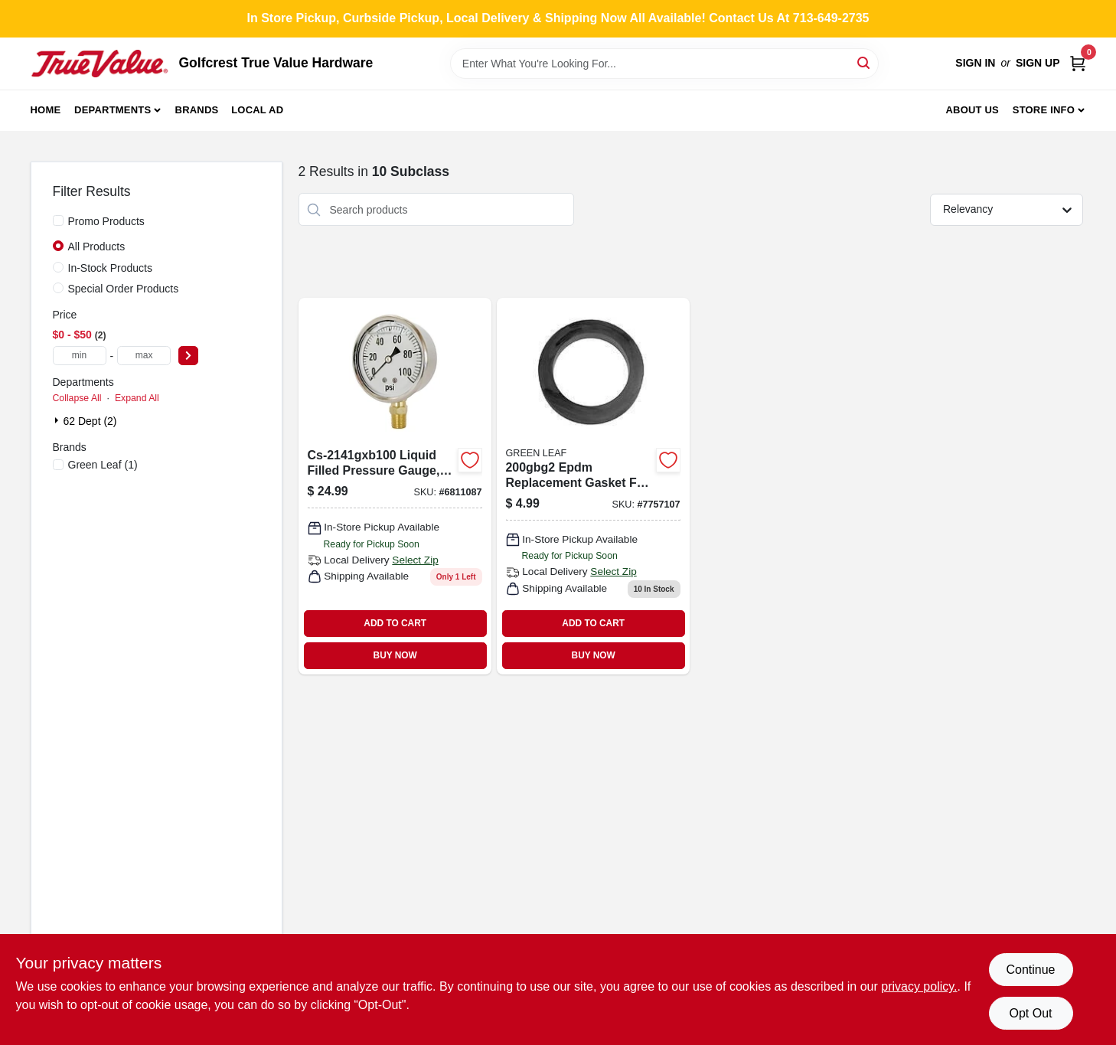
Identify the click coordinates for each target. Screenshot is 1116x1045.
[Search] (864, 62)
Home (46, 110)
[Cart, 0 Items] (1077, 63)
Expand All (137, 398)
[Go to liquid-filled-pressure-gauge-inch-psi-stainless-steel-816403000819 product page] (395, 486)
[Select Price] (188, 355)
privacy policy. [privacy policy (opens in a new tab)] (919, 986)
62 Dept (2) (90, 421)
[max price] (144, 355)
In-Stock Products (110, 268)
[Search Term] (664, 63)
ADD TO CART (395, 623)
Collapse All (77, 398)
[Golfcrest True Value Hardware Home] (99, 63)
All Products (97, 246)
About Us (972, 110)
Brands (197, 110)
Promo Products (106, 221)
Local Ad (257, 110)
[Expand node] (58, 420)
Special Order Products (123, 288)
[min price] (79, 355)
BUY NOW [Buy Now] (395, 655)
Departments (112, 110)
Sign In (975, 63)
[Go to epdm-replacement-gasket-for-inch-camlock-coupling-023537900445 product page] (593, 486)
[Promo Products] (58, 220)
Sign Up (1038, 63)
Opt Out (1030, 1013)
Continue (1030, 969)
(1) (103, 465)
